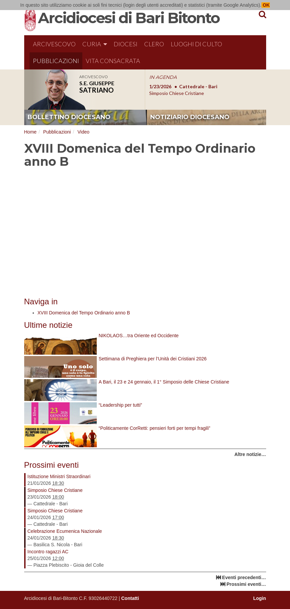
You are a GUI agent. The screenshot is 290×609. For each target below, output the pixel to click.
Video (83, 132)
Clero (154, 44)
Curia (94, 44)
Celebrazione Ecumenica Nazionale (65, 531)
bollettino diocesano (69, 117)
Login (259, 598)
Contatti (130, 598)
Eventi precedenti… (244, 577)
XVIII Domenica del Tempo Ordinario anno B (84, 312)
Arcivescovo (54, 44)
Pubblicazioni (56, 60)
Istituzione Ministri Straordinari (59, 476)
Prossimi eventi (51, 464)
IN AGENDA (163, 77)
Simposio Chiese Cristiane (55, 490)
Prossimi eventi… (246, 584)
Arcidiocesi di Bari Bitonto (128, 18)
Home (30, 132)
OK (265, 5)
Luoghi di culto (196, 44)
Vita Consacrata (113, 60)
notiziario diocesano (190, 117)
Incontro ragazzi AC (48, 551)
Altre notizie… (250, 454)
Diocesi (125, 44)
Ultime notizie (48, 324)
